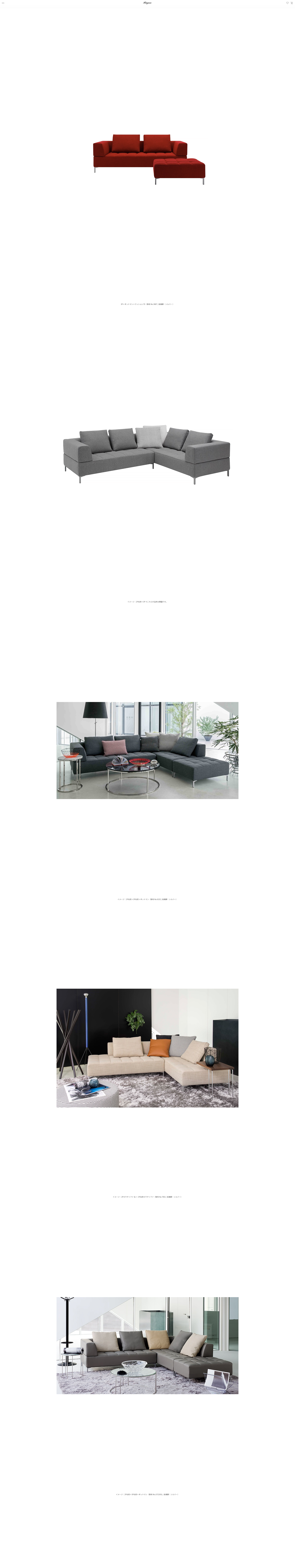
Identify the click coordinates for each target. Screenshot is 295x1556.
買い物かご (292, 3)
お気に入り (287, 3)
